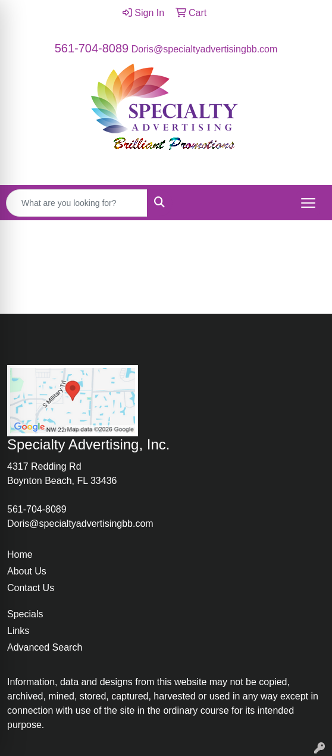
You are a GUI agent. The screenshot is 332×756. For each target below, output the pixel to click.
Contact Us (30, 588)
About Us (26, 571)
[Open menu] (308, 203)
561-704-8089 (92, 48)
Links (18, 631)
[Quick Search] (77, 203)
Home (20, 554)
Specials (25, 614)
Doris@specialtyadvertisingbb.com (204, 49)
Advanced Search (44, 647)
